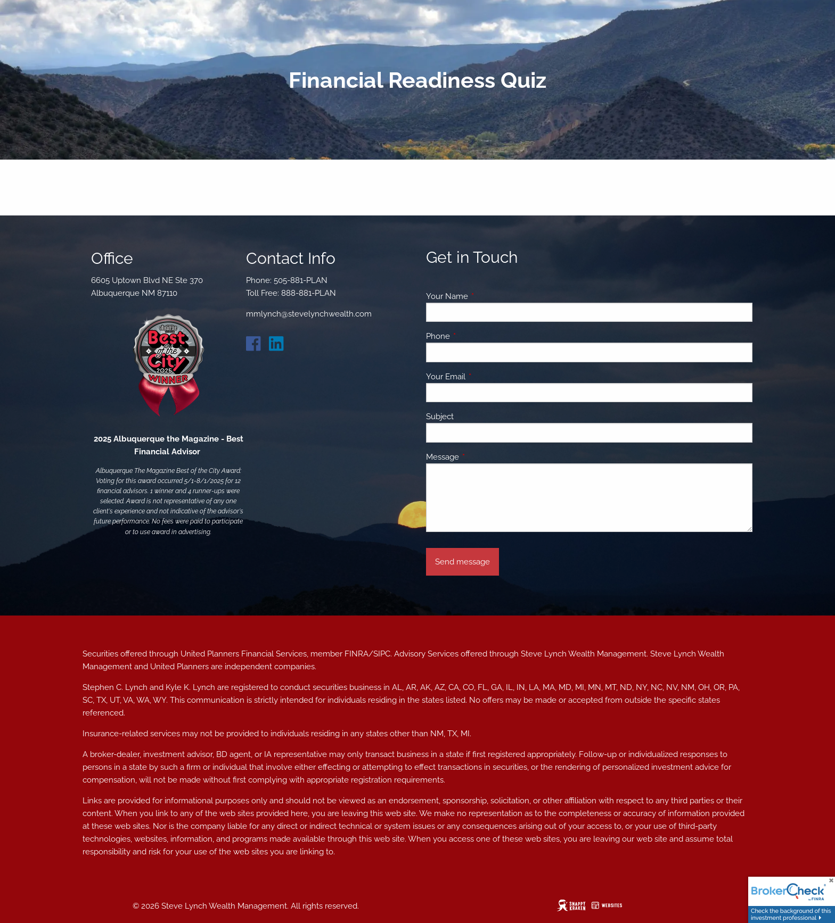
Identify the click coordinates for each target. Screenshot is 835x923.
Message (481, 457)
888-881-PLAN (308, 293)
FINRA (357, 654)
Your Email (484, 376)
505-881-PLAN (301, 280)
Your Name (485, 296)
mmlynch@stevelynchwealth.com (309, 314)
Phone (476, 336)
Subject (440, 416)
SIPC (381, 654)
